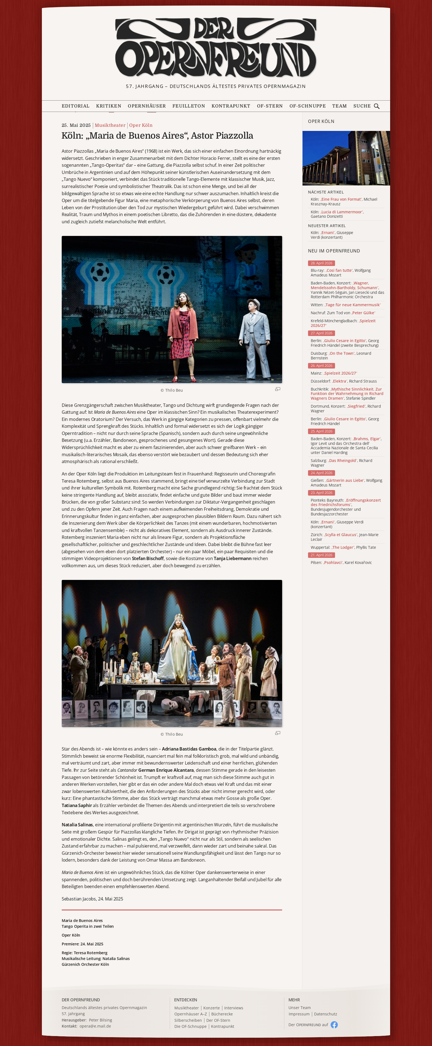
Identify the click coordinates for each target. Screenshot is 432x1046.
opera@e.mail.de (95, 1026)
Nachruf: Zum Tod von (343, 313)
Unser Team (299, 1007)
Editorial (76, 106)
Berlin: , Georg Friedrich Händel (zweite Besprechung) (345, 343)
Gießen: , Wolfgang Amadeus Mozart (346, 483)
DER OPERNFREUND (81, 999)
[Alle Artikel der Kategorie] (346, 158)
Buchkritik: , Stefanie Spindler (347, 394)
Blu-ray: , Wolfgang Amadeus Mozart (341, 273)
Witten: (346, 305)
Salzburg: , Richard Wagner (341, 463)
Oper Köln (140, 125)
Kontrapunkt (231, 106)
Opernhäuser (147, 106)
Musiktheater (110, 125)
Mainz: (334, 373)
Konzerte (211, 1008)
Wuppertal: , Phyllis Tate (343, 547)
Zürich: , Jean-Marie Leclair (345, 537)
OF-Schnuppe (308, 106)
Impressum (299, 1014)
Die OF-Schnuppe (190, 1026)
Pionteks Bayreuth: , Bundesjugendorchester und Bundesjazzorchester (346, 507)
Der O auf (308, 1024)
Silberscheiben (188, 1020)
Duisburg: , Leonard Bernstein (341, 356)
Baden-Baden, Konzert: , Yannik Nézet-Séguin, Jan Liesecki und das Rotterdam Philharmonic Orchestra (347, 290)
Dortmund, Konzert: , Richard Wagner (346, 408)
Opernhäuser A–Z (190, 1014)
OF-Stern (270, 106)
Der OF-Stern (218, 1020)
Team (339, 106)
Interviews (233, 1008)
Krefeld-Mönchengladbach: (343, 323)
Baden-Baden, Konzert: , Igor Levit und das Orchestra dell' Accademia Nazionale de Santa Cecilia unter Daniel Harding (346, 446)
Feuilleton (188, 106)
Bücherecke (222, 1014)
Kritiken (108, 106)
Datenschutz (325, 1014)
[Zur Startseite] (216, 47)
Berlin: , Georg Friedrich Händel (345, 421)
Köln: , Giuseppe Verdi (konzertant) (337, 524)
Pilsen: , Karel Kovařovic (341, 562)
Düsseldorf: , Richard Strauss (344, 381)
